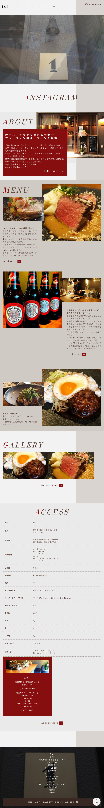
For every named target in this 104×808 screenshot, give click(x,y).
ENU (20, 7)
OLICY (38, 7)
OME (12, 7)
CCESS (47, 7)
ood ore (12, 261)
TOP (97, 802)
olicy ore (54, 171)
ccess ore (52, 723)
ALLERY (29, 7)
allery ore (52, 485)
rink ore (76, 354)
